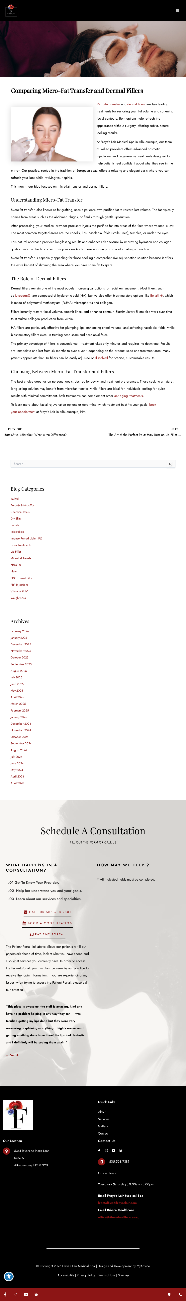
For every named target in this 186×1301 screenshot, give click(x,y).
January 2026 (19, 634)
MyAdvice (143, 1260)
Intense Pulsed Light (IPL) (26, 535)
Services (103, 1113)
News (14, 568)
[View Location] (26, 1152)
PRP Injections (19, 581)
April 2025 (17, 693)
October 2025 (19, 653)
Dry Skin (16, 516)
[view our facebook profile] (99, 1145)
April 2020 (17, 778)
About (102, 1106)
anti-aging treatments (117, 394)
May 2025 (17, 686)
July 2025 (16, 673)
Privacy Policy (86, 1269)
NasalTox (16, 562)
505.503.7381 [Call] (119, 1156)
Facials (15, 523)
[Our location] (169, 1294)
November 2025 (21, 647)
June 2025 (17, 680)
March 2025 (18, 699)
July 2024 (16, 752)
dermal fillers (136, 103)
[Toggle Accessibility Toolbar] (9, 1276)
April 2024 (17, 771)
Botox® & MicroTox (22, 503)
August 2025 (19, 667)
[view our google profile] (121, 1145)
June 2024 (17, 758)
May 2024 (17, 765)
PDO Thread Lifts (21, 575)
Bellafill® (155, 294)
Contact (103, 1128)
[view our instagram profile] (106, 1145)
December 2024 (21, 719)
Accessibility (65, 1269)
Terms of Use (106, 1269)
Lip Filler (16, 549)
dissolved (88, 356)
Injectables (18, 529)
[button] (47, 908)
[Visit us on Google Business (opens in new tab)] (36, 1294)
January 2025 (19, 712)
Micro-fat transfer (108, 103)
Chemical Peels (20, 509)
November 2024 (21, 725)
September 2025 (21, 660)
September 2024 (21, 738)
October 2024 (20, 732)
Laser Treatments (21, 542)
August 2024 (19, 745)
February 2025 (20, 706)
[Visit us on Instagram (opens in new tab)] (15, 1294)
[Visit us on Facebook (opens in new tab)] (5, 1294)
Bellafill (15, 496)
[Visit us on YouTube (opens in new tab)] (26, 1294)
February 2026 (20, 627)
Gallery (103, 1120)
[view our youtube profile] (113, 1145)
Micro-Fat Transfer (22, 555)
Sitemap (123, 1269)
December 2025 (21, 640)
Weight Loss (18, 594)
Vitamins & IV (19, 588)
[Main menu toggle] (177, 10)
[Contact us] (180, 1294)
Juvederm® (22, 294)
